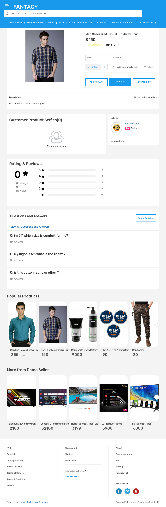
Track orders (71, 460)
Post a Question (146, 218)
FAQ (9, 448)
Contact (11, 454)
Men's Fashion (16, 22)
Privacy (10, 485)
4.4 (127, 128)
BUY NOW (120, 81)
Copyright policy (15, 460)
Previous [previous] (10, 325)
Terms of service (15, 473)
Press (119, 460)
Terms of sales (14, 466)
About (119, 448)
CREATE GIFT (144, 82)
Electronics (102, 22)
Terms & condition (16, 479)
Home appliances (56, 22)
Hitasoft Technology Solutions (33, 502)
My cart (69, 454)
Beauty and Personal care (80, 22)
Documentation (124, 454)
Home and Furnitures (122, 22)
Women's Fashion (35, 22)
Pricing (119, 466)
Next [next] (157, 325)
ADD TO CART (96, 82)
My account (71, 448)
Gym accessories (145, 22)
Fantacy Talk (122, 473)
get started (72, 476)
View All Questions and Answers (30, 226)
